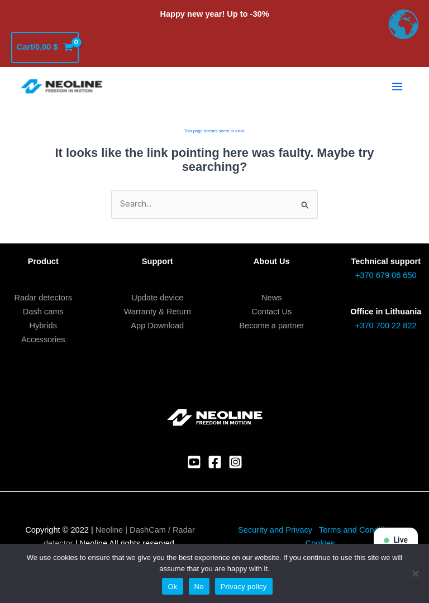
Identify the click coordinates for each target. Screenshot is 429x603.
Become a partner (271, 325)
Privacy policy (244, 586)
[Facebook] (215, 462)
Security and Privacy (275, 529)
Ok (172, 586)
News (271, 297)
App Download (157, 325)
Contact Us (271, 311)
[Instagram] (235, 462)
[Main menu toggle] (397, 86)
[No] (415, 573)
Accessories (43, 339)
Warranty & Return (157, 311)
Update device (157, 297)
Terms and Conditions (359, 529)
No (199, 586)
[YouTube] (194, 462)
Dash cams (43, 311)
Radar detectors (43, 297)
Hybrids (43, 325)
